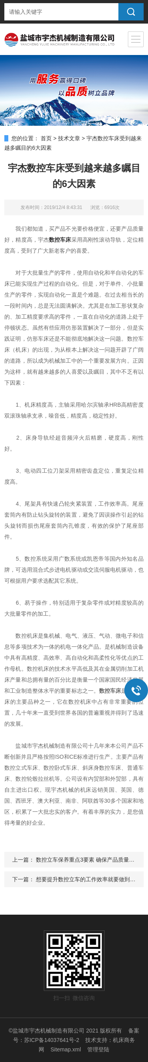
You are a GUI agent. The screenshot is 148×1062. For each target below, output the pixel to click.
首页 (46, 138)
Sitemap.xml (66, 1049)
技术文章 (69, 138)
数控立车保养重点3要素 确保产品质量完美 (88, 860)
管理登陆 (98, 1049)
